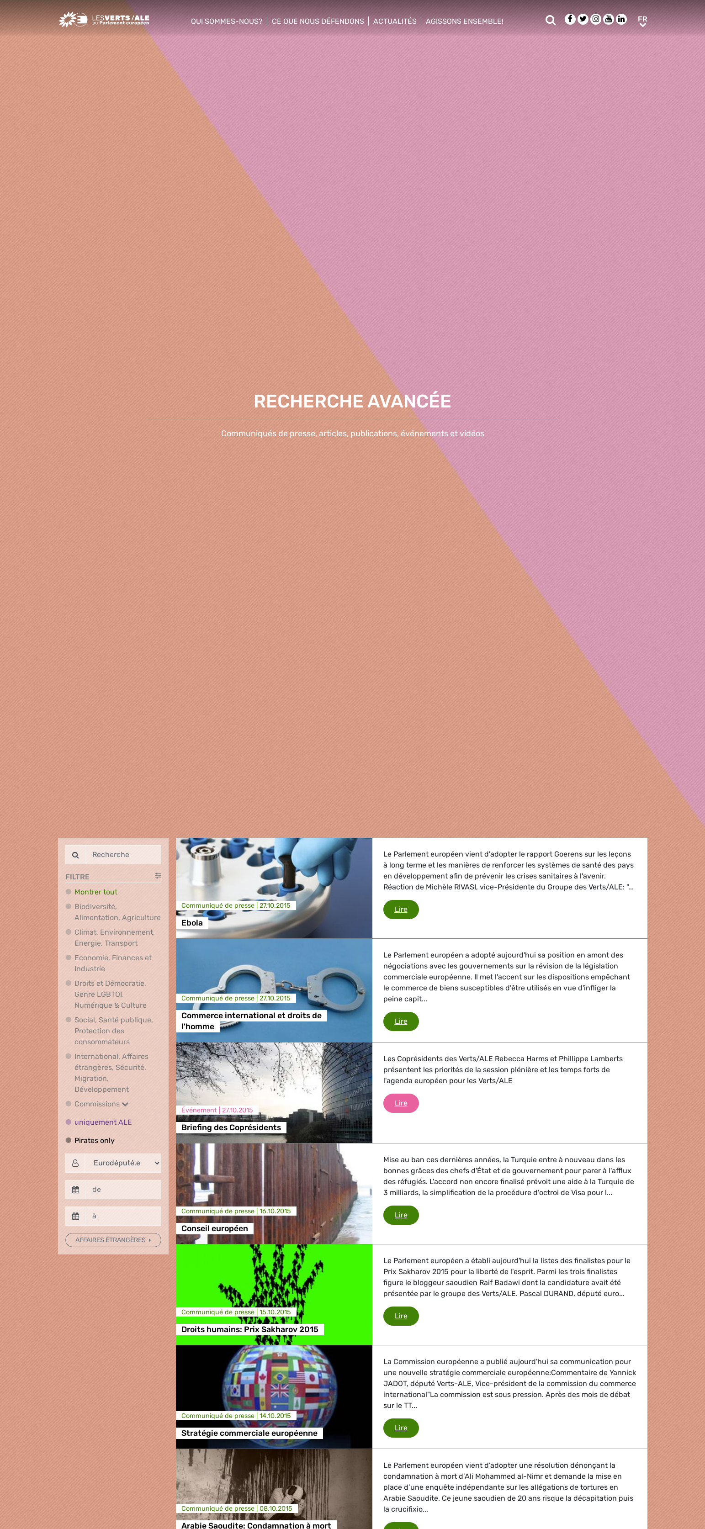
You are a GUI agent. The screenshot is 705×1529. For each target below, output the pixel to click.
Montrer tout (95, 892)
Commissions (101, 1104)
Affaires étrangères (111, 1240)
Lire (407, 909)
